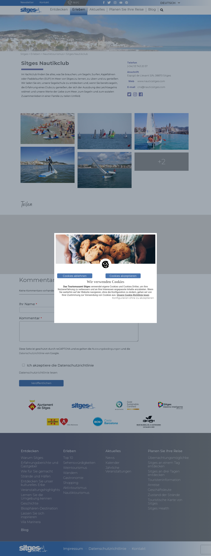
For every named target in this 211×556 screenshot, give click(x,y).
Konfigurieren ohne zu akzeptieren (133, 297)
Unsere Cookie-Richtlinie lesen (133, 295)
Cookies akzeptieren (123, 275)
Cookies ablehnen (75, 275)
